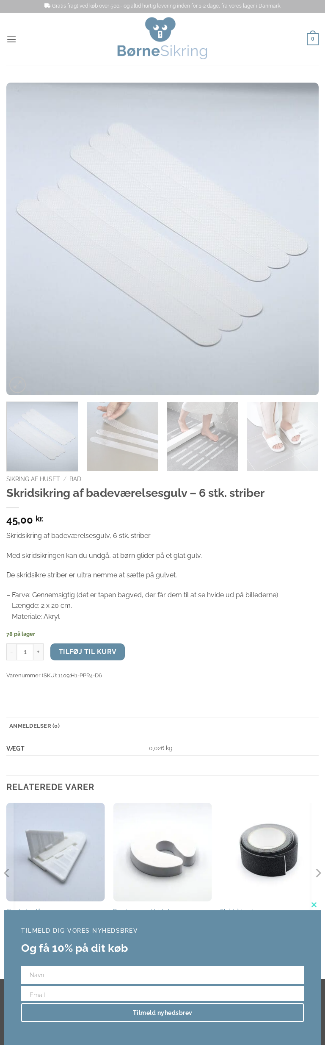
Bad (75, 479)
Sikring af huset (33, 479)
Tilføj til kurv (88, 652)
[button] (11, 39)
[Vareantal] (25, 651)
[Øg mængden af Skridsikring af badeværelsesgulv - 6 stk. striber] (38, 651)
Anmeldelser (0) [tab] (34, 726)
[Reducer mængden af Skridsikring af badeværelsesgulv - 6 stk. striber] (11, 651)
